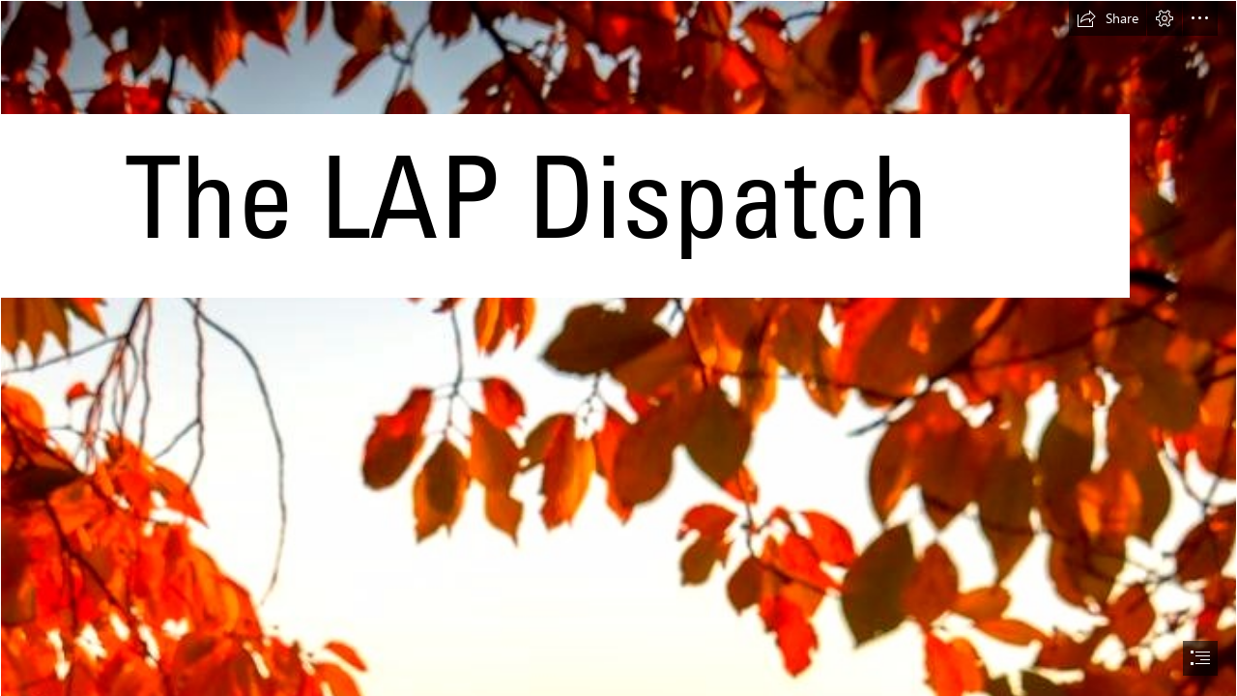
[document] (618, 348)
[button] (1107, 18)
